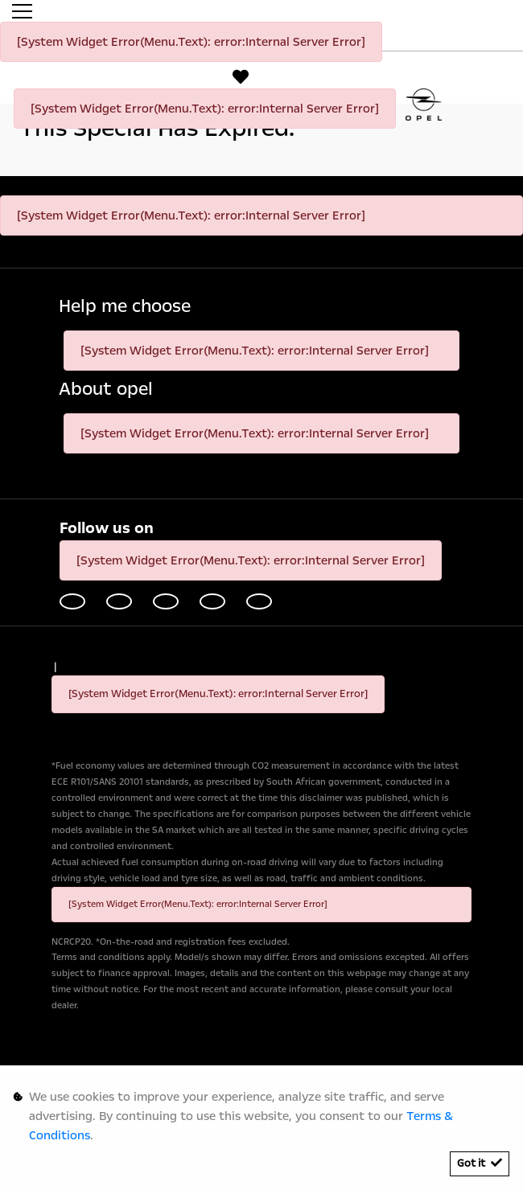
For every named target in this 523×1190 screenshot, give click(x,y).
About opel (106, 389)
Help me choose (125, 306)
